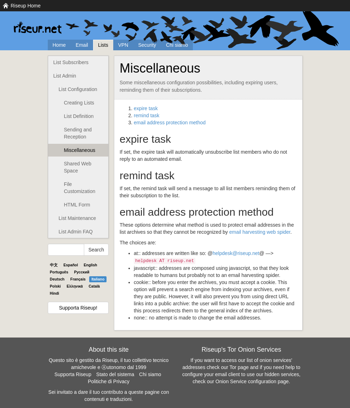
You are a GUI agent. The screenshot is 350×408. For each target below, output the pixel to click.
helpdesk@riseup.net (236, 253)
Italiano (97, 279)
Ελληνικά (75, 286)
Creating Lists (79, 103)
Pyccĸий (81, 272)
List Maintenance (77, 218)
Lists (103, 45)
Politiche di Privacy (109, 381)
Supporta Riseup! (78, 308)
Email (82, 45)
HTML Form (77, 205)
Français (78, 279)
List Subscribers (71, 62)
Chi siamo (177, 45)
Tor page (238, 367)
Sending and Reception (78, 133)
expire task (146, 108)
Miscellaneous (80, 150)
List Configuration (78, 89)
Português (59, 272)
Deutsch (57, 279)
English (90, 265)
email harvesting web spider (260, 232)
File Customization (80, 187)
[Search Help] (66, 250)
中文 (54, 265)
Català (94, 286)
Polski (55, 286)
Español (70, 265)
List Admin (64, 76)
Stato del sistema (115, 374)
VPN (123, 45)
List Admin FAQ (76, 231)
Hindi (54, 293)
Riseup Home (26, 5)
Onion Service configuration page (252, 381)
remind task (146, 115)
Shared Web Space (78, 167)
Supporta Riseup (72, 374)
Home (59, 45)
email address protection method (170, 122)
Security (147, 45)
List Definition (79, 116)
